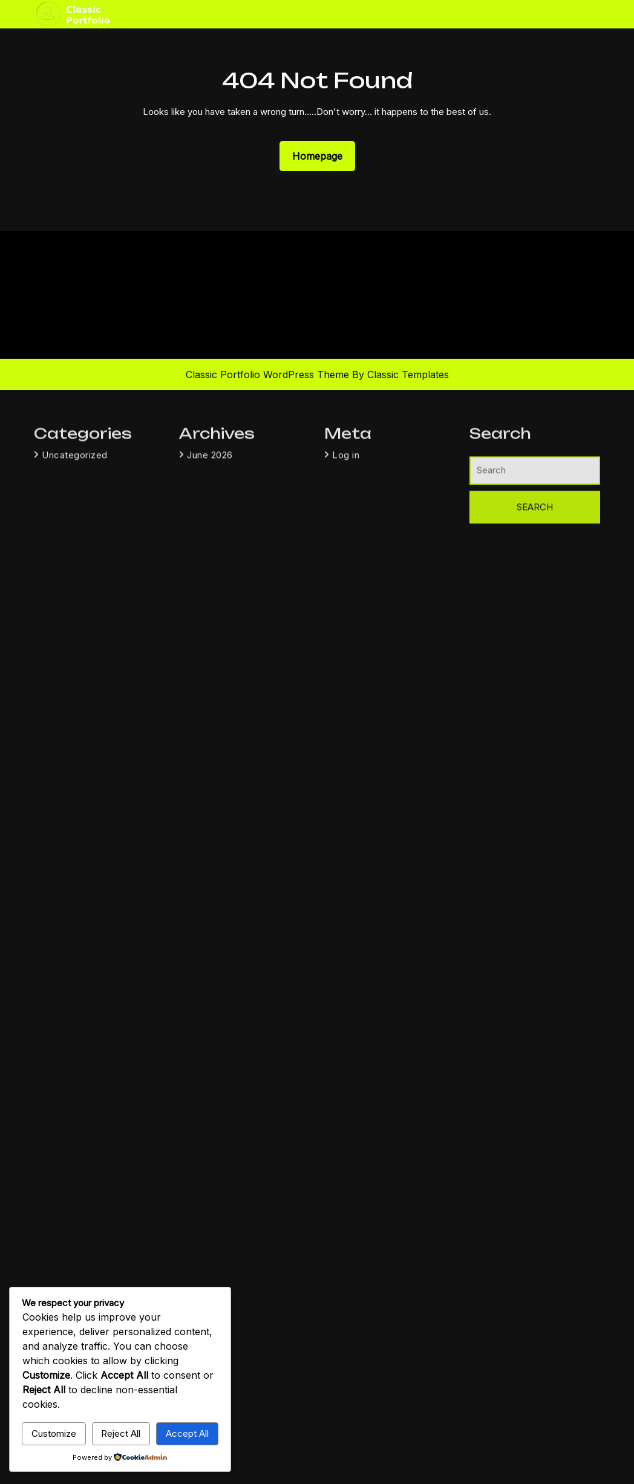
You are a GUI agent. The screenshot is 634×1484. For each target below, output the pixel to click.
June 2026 (210, 572)
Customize (53, 1433)
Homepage (322, 155)
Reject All (120, 1433)
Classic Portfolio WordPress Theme (269, 374)
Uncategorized (75, 572)
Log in (345, 572)
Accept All (187, 1433)
